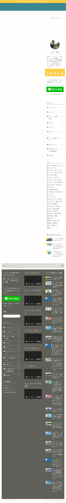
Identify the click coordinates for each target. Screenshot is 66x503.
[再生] (26, 284)
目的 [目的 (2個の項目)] (56, 215)
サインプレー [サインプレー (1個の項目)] (50, 177)
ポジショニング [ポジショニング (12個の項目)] (51, 201)
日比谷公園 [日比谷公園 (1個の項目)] (58, 213)
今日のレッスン (56, 144)
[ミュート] (38, 284)
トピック (56, 127)
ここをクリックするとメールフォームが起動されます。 (11, 280)
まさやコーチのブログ (33, 7)
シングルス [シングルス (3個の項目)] (50, 179)
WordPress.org (10, 392)
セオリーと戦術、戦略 (56, 117)
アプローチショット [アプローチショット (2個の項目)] (52, 167)
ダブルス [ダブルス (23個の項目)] (60, 184)
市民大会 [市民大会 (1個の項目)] (50, 211)
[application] (33, 280)
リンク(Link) (48, 13)
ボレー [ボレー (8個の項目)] (61, 199)
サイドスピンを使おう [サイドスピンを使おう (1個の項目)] (52, 175)
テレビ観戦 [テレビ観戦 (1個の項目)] (50, 191)
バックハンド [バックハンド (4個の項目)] (50, 194)
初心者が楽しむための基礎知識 (56, 150)
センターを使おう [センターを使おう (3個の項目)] (59, 182)
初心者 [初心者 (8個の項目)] (49, 203)
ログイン (7, 385)
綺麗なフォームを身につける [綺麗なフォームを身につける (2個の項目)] (53, 220)
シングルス (56, 112)
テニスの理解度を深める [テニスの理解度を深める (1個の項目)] (53, 189)
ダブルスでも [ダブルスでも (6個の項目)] (50, 187)
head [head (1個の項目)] (49, 165)
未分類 (56, 155)
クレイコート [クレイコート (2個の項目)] (59, 170)
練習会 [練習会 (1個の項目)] (49, 223)
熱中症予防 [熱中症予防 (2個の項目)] (50, 215)
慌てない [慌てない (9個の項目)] (56, 211)
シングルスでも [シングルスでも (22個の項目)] (59, 179)
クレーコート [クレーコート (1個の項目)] (50, 172)
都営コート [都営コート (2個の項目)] (55, 225)
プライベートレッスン (56, 133)
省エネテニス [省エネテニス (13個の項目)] (50, 218)
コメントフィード (10, 390)
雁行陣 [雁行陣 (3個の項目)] (49, 227)
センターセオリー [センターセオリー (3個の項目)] (51, 184)
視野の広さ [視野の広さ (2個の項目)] (56, 223)
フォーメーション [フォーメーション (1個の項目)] (51, 196)
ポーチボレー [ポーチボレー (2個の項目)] (59, 201)
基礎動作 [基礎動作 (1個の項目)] (55, 203)
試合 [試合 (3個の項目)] (49, 225)
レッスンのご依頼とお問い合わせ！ (31, 13)
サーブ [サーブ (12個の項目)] (57, 177)
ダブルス (56, 123)
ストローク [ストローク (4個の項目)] (50, 182)
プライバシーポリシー (9, 501)
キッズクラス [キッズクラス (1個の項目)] (50, 170)
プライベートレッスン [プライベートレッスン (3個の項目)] (52, 199)
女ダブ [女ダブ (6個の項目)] (59, 206)
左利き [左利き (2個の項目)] (49, 208)
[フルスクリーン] (40, 284)
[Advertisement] (55, 27)
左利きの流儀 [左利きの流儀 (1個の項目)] (56, 208)
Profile (16, 13)
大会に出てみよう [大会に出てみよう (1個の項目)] (51, 206)
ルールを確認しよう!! (56, 139)
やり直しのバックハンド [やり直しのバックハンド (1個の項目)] (58, 165)
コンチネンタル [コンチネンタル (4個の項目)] (59, 172)
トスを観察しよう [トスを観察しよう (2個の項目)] (59, 191)
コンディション (56, 108)
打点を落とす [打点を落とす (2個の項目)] (50, 213)
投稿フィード (9, 388)
